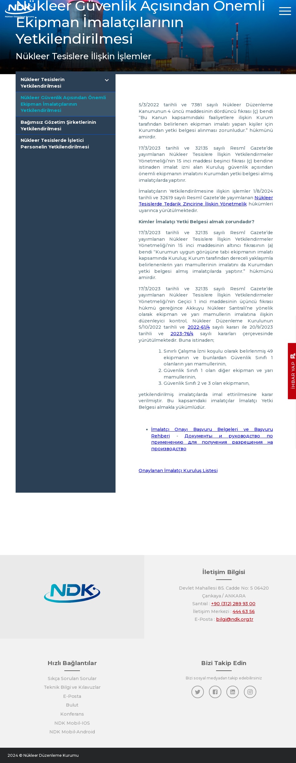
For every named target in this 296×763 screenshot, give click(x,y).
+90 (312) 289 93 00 (233, 603)
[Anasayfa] (19, 10)
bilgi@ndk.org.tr (234, 619)
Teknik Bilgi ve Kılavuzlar (72, 687)
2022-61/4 (199, 327)
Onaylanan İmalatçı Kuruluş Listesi (178, 470)
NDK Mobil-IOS (72, 723)
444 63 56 (244, 611)
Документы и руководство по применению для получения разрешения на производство (212, 442)
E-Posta (72, 696)
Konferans (72, 714)
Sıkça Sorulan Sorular (72, 678)
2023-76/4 (182, 333)
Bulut (72, 705)
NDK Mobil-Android (72, 732)
